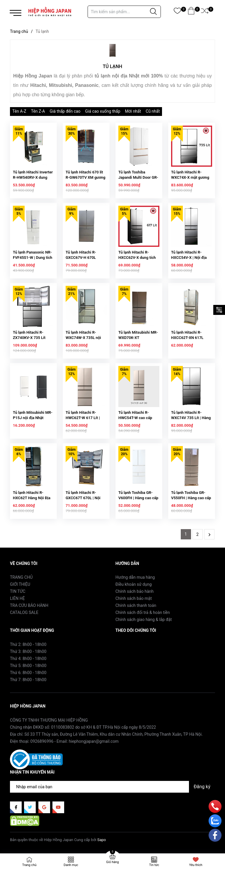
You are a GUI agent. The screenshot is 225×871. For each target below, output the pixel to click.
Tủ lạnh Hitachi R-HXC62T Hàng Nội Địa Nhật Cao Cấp (31, 497)
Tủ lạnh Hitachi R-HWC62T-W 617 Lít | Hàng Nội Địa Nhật (83, 417)
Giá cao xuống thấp (102, 111)
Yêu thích (195, 865)
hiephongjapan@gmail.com (94, 741)
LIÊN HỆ (17, 598)
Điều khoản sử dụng (133, 584)
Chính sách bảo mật (133, 598)
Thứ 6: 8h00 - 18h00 (28, 672)
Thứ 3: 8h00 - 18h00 (28, 651)
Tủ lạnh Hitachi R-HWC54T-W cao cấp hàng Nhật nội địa (135, 417)
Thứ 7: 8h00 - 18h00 (28, 679)
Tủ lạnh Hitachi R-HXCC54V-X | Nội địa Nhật (189, 257)
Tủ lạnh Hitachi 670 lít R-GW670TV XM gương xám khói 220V (85, 177)
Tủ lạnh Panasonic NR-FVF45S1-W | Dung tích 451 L (32, 257)
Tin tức (154, 865)
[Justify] (153, 12)
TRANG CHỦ (21, 577)
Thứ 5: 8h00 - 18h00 (28, 665)
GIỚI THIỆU (20, 584)
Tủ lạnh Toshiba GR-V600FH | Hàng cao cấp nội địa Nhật (138, 497)
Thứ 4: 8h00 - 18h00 (28, 658)
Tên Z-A (38, 111)
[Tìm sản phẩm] (124, 12)
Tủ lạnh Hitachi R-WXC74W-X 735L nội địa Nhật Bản (83, 337)
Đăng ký (202, 786)
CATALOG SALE (24, 612)
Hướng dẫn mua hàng (135, 577)
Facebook (124, 644)
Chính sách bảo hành (134, 591)
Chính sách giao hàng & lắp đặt (143, 619)
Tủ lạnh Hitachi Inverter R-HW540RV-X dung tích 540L (33, 177)
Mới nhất (133, 111)
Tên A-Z (19, 111)
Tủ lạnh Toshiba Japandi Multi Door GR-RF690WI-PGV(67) (138, 177)
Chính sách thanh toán (135, 605)
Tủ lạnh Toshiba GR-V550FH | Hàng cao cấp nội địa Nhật (191, 497)
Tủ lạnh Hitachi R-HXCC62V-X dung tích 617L (137, 257)
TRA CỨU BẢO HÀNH (29, 605)
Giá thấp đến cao (65, 111)
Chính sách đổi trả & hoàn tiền (142, 612)
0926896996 (42, 741)
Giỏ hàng (112, 862)
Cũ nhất (153, 111)
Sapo (101, 840)
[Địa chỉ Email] (112, 787)
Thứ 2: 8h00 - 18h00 (28, 644)
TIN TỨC (17, 591)
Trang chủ (29, 865)
